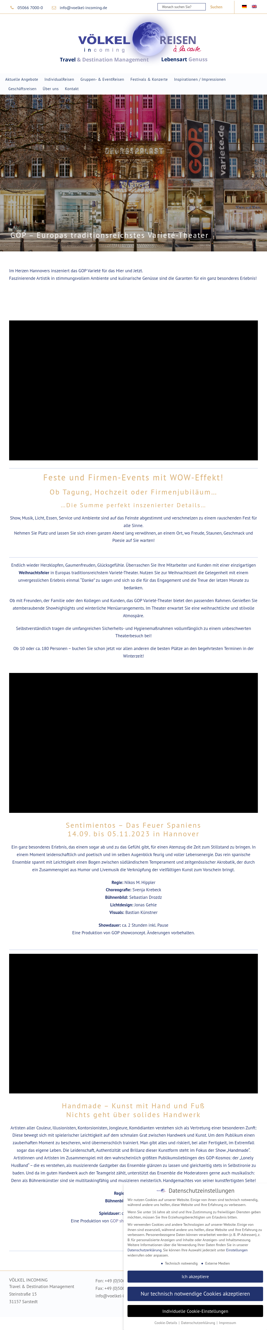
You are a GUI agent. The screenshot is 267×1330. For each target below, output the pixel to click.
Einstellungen (237, 1250)
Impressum (227, 1322)
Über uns (51, 88)
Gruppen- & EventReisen (102, 79)
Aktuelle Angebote (21, 79)
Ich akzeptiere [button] (195, 1276)
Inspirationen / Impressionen (200, 79)
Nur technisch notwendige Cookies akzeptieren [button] (195, 1293)
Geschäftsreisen (22, 88)
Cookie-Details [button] (166, 1322)
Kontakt (72, 88)
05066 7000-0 (30, 7)
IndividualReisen (59, 79)
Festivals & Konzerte (149, 79)
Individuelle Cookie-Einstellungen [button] (195, 1311)
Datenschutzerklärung (145, 1250)
